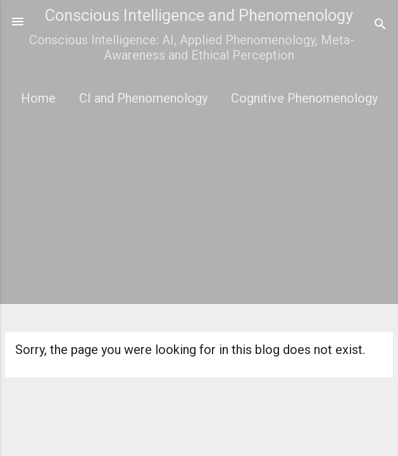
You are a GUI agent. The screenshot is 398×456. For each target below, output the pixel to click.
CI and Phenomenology (143, 98)
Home (38, 98)
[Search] (380, 25)
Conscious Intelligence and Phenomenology (199, 15)
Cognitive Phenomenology (304, 98)
